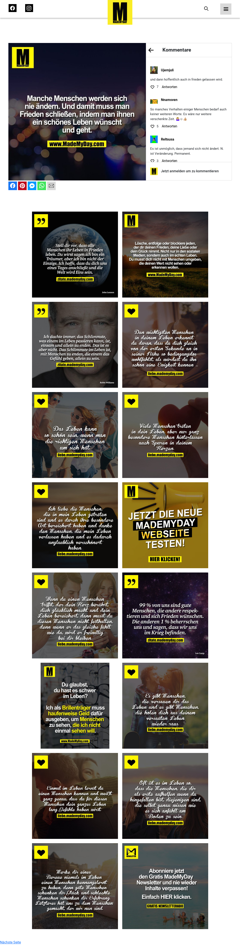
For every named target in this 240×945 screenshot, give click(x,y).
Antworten (169, 87)
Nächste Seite (10, 942)
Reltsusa (167, 139)
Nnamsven (169, 100)
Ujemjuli (167, 70)
